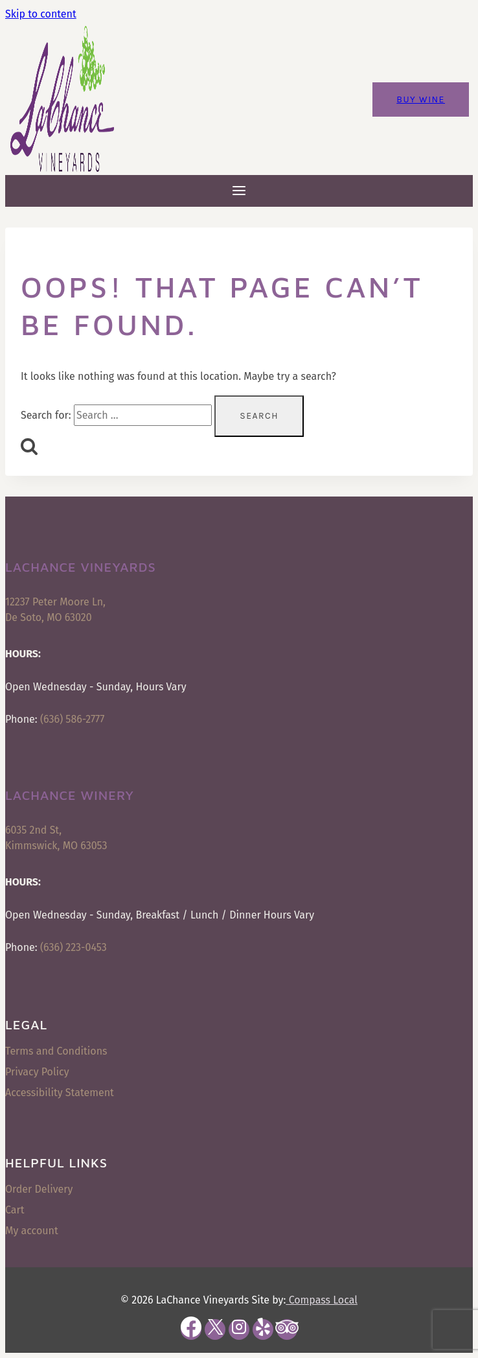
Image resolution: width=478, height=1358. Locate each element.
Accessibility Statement (59, 1092)
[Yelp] (263, 1329)
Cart (14, 1210)
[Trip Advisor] (287, 1329)
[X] (215, 1329)
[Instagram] (239, 1329)
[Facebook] (191, 1329)
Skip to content (40, 14)
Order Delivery (39, 1189)
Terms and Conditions (56, 1051)
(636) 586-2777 (72, 719)
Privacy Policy (37, 1072)
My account (31, 1230)
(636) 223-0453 (73, 947)
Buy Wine (420, 99)
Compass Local (321, 1300)
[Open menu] (239, 191)
